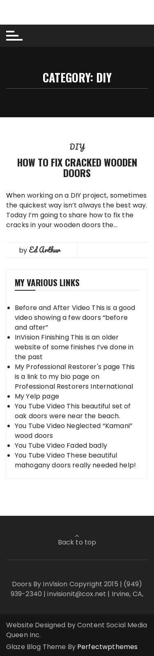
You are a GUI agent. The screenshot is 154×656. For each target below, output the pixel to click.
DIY (76, 147)
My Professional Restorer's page (67, 366)
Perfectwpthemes (107, 646)
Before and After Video (52, 307)
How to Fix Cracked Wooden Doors (77, 167)
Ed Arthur (44, 250)
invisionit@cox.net (76, 594)
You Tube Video (40, 406)
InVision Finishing (42, 337)
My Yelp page (37, 396)
